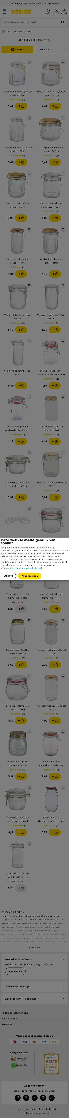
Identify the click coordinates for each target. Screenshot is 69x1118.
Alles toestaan (30, 575)
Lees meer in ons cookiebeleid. (26, 567)
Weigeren (8, 576)
